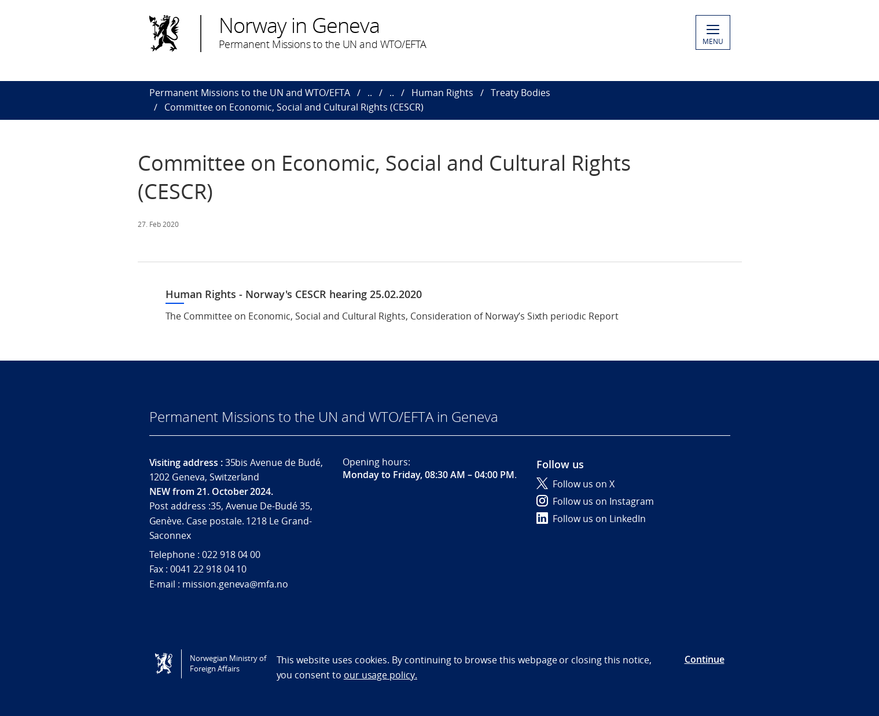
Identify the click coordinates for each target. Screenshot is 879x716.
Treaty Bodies (520, 92)
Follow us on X (575, 484)
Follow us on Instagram (595, 501)
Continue (704, 659)
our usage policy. (380, 675)
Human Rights (442, 92)
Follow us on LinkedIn (591, 518)
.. (369, 92)
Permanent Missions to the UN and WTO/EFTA (249, 92)
